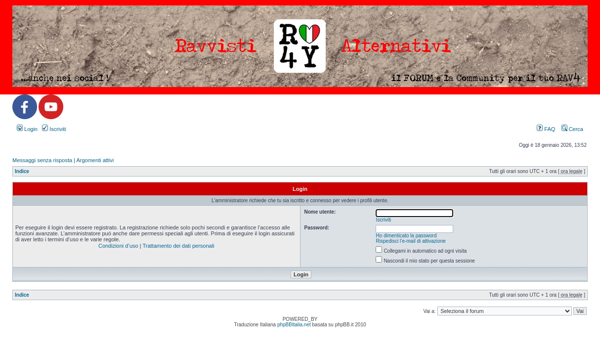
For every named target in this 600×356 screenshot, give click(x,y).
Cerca (572, 129)
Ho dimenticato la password (406, 235)
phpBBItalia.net (294, 324)
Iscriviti (54, 129)
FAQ (546, 129)
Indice (22, 171)
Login (27, 129)
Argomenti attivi (95, 160)
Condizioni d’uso (118, 246)
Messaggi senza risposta (42, 160)
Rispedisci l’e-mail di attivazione (411, 241)
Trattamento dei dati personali (178, 246)
